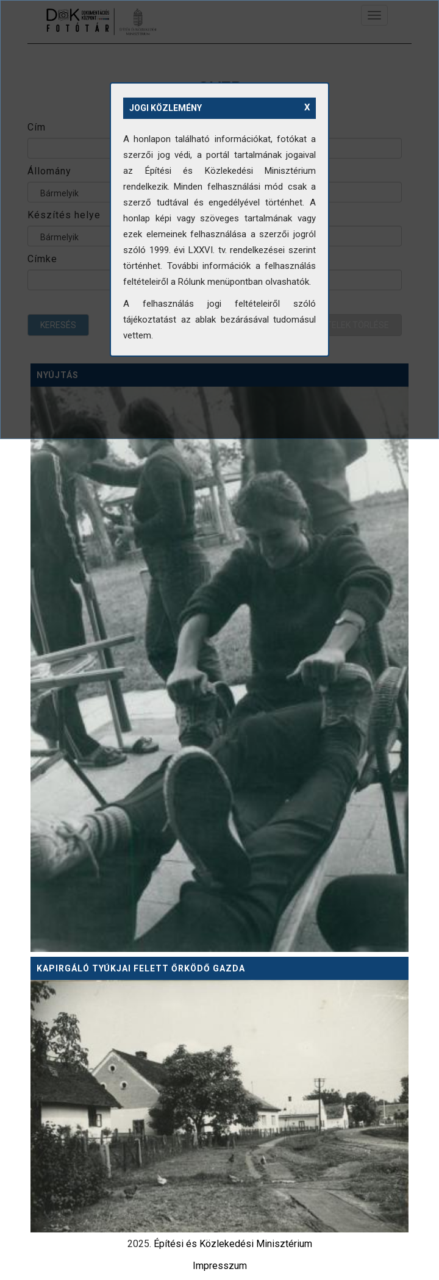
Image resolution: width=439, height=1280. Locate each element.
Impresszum (220, 1265)
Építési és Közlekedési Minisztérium (233, 1244)
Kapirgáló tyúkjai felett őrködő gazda (141, 968)
